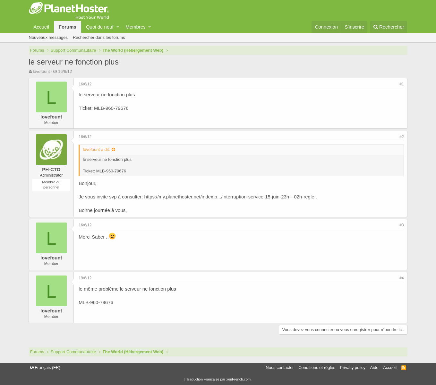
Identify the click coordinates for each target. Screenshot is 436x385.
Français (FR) (45, 367)
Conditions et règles (316, 367)
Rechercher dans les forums (99, 37)
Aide (374, 367)
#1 (401, 84)
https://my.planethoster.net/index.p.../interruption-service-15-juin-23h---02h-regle (229, 196)
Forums (67, 27)
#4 (401, 278)
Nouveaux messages (48, 37)
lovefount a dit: (96, 149)
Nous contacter (280, 367)
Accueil (41, 27)
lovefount (41, 71)
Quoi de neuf (100, 27)
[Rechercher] (388, 27)
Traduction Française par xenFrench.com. (219, 379)
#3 (401, 225)
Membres (135, 27)
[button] (118, 27)
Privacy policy (352, 367)
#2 (401, 137)
